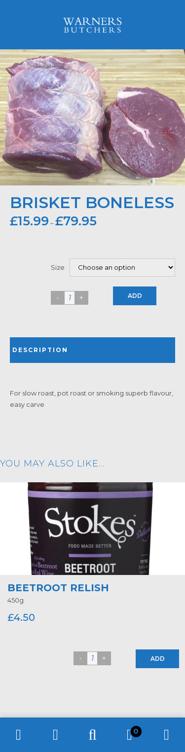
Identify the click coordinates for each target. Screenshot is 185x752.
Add (135, 295)
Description (40, 350)
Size (58, 267)
